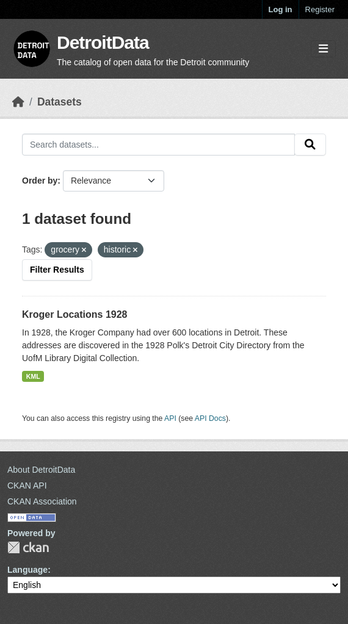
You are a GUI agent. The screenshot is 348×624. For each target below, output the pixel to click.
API (170, 418)
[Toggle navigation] (323, 49)
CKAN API (27, 485)
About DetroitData (41, 470)
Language (27, 570)
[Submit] (310, 145)
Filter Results (57, 269)
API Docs (210, 418)
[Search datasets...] (158, 145)
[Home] (18, 102)
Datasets (59, 102)
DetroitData (103, 42)
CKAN (28, 547)
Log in (280, 9)
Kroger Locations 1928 (75, 314)
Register (320, 9)
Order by (39, 180)
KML (33, 376)
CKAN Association (42, 501)
